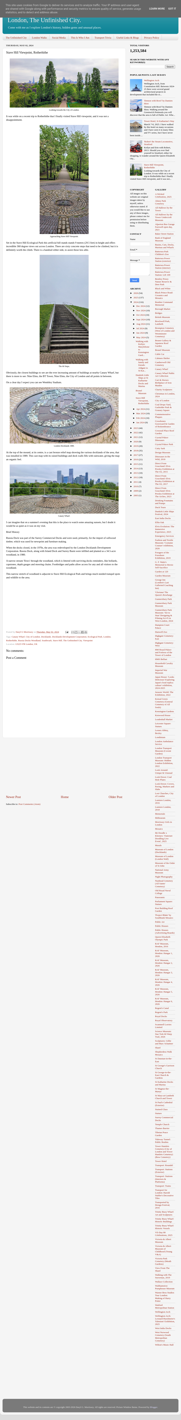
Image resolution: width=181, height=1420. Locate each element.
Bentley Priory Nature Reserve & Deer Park (163, 282)
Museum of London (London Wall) (164, 857)
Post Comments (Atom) (29, 804)
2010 (136, 486)
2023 (136, 428)
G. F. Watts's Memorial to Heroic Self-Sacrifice (164, 565)
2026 (136, 293)
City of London (33, 636)
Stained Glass (161, 1109)
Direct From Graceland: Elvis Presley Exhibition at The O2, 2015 (164, 467)
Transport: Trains (163, 1186)
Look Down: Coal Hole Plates (163, 778)
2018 (136, 450)
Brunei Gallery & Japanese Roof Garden (163, 343)
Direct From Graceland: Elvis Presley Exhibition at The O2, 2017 (164, 480)
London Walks (39, 37)
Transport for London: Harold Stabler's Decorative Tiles (164, 1194)
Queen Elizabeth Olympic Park (162, 938)
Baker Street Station (164, 233)
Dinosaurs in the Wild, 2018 (162, 458)
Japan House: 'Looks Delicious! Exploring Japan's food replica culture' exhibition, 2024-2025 (165, 682)
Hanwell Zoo (161, 632)
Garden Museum (162, 575)
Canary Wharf (18, 636)
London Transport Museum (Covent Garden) (163, 751)
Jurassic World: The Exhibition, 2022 (164, 693)
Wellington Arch (151, 80)
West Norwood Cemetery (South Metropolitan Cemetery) (163, 1336)
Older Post (115, 797)
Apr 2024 (141, 409)
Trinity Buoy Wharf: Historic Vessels (164, 1227)
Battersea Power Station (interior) (162, 266)
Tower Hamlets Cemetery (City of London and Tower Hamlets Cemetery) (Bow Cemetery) (164, 1152)
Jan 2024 (140, 422)
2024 (136, 302)
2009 (136, 491)
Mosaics (159, 829)
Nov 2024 (141, 310)
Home (65, 797)
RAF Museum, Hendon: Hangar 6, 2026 (164, 1001)
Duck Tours (160, 507)
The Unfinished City (16, 37)
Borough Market (162, 309)
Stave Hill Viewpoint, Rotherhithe (154, 166)
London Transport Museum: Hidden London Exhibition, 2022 (164, 761)
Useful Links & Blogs (127, 37)
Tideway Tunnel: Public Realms (163, 1140)
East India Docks (163, 518)
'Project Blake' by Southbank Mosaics (164, 916)
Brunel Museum (141, 392)
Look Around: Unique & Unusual (163, 771)
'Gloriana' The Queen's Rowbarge (163, 593)
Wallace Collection (164, 1281)
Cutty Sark (160, 448)
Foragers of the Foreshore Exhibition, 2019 (163, 555)
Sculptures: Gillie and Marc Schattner (164, 1042)
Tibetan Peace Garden (161, 1133)
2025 (136, 297)
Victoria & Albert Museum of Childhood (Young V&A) (163, 1250)
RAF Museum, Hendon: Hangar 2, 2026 (164, 963)
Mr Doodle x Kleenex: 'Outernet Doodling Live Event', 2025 (163, 837)
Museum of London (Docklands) (164, 850)
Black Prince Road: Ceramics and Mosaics (164, 295)
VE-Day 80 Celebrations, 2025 (163, 1233)
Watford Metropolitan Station (164, 1306)
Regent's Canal (162, 1008)
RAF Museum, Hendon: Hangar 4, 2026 (164, 982)
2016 (136, 459)
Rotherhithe (11, 640)
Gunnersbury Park (163, 599)
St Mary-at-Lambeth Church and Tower (164, 1097)
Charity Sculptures (163, 389)
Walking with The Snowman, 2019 (163, 1276)
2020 (136, 441)
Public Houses (161, 926)
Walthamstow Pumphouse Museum (165, 1287)
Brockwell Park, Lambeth (162, 322)
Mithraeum (160, 818)
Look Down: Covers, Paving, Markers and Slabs (165, 787)
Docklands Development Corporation (69, 636)
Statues (158, 1113)
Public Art (159, 922)
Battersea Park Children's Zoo (162, 253)
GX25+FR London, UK (26, 644)
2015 (136, 464)
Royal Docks (161, 1016)
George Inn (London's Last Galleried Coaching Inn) (164, 583)
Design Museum (162, 452)
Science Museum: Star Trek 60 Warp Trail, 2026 (163, 1034)
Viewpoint (88, 640)
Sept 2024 (141, 319)
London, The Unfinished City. (44, 20)
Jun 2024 (140, 333)
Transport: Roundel (164, 1165)
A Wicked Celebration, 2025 (163, 195)
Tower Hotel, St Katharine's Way (159, 121)
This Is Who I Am (80, 37)
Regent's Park (161, 1012)
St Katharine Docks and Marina (164, 1083)
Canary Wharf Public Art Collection (165, 374)
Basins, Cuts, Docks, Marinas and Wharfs (164, 246)
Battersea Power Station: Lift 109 (162, 273)
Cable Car (159, 354)
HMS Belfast (161, 659)
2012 (136, 477)
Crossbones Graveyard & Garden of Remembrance (165, 424)
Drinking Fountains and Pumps (164, 502)
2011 (136, 482)
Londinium (160, 737)
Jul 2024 (140, 328)
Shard (158, 1047)
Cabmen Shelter (162, 358)
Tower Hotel (161, 1161)
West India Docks (163, 1328)
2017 (136, 455)
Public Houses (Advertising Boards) (165, 931)
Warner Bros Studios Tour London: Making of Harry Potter (164, 1296)
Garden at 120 (161, 571)
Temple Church (162, 1124)
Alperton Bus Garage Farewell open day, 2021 (165, 227)
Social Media (59, 37)
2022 (136, 432)
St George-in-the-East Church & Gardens (163, 1075)
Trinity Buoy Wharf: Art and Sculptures (164, 1213)
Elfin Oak (159, 522)
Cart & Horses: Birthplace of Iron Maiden (163, 383)
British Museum (162, 317)
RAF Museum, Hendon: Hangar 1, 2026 (164, 953)
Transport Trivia (103, 37)
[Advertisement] (64, 766)
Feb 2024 (140, 418)
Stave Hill (57, 640)
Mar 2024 (141, 413)
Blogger (153, 1407)
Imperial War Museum (161, 671)
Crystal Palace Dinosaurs (161, 438)
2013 (136, 473)
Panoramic (160, 897)
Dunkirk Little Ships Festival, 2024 (164, 512)
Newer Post (13, 797)
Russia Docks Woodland (29, 640)
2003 (136, 495)
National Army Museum (162, 871)
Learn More (157, 8)
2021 (136, 437)
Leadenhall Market (163, 719)
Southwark (47, 640)
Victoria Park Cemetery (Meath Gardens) (163, 1261)
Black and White (162, 288)
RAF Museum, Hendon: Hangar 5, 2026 (164, 992)
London (107, 636)
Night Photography (164, 876)
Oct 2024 (140, 315)
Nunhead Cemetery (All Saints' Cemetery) (164, 884)
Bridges (158, 313)
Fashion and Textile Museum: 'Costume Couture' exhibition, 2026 (164, 544)
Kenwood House (162, 715)
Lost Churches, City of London (164, 794)
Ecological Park (95, 636)
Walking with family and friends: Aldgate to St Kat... (142, 365)
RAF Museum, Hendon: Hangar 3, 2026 (164, 972)
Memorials (160, 814)
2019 (136, 446)
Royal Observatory (163, 1020)
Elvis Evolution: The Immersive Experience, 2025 (164, 529)
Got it (172, 8)
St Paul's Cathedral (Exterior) (163, 1103)
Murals (158, 845)
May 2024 (141, 337)
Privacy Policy (151, 37)
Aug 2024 (141, 324)
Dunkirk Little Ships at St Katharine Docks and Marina (142, 380)
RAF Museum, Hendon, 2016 (162, 945)
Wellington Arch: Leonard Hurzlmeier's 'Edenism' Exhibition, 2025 (165, 1320)
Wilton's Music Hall (164, 1344)
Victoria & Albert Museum (163, 1240)
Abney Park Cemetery (160, 202)
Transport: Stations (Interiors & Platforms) (164, 1179)
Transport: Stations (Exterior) (164, 1170)
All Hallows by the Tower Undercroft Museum (163, 217)
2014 (136, 468)
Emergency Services (164, 536)
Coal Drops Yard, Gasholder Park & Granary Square (163, 407)
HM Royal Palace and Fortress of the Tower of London (163, 652)
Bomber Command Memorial (164, 303)
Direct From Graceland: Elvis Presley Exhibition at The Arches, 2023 (164, 492)
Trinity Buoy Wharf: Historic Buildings (164, 1220)
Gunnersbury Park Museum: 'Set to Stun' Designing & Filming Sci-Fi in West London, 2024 (164, 615)
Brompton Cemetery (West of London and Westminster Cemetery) (165, 332)
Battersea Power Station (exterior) (163, 259)
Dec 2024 (141, 306)
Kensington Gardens (164, 711)
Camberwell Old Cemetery (162, 363)
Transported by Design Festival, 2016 (162, 1205)
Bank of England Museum (163, 239)
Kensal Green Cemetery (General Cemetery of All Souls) (164, 703)
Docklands (46, 636)
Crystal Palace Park (164, 444)
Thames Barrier (162, 1128)
